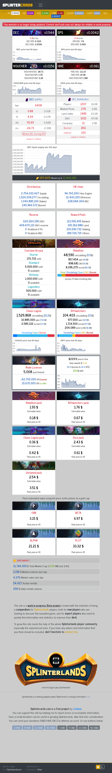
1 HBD (62, 727)
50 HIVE (51, 727)
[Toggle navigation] (40, 5)
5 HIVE (27, 727)
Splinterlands (41, 609)
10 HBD (83, 727)
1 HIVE (17, 727)
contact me (71, 632)
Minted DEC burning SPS (34, 133)
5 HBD (72, 727)
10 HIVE (39, 727)
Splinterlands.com (14, 769)
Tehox (39, 769)
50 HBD (94, 727)
